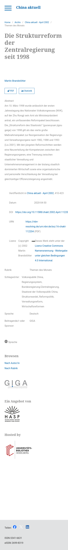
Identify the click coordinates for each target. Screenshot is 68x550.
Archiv (18, 22)
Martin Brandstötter (15, 80)
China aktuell (28, 7)
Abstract (9, 100)
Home (7, 22)
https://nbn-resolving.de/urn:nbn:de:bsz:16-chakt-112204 (46, 226)
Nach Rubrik (11, 368)
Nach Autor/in (12, 363)
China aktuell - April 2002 (37, 22)
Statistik (26, 91)
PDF (10, 91)
